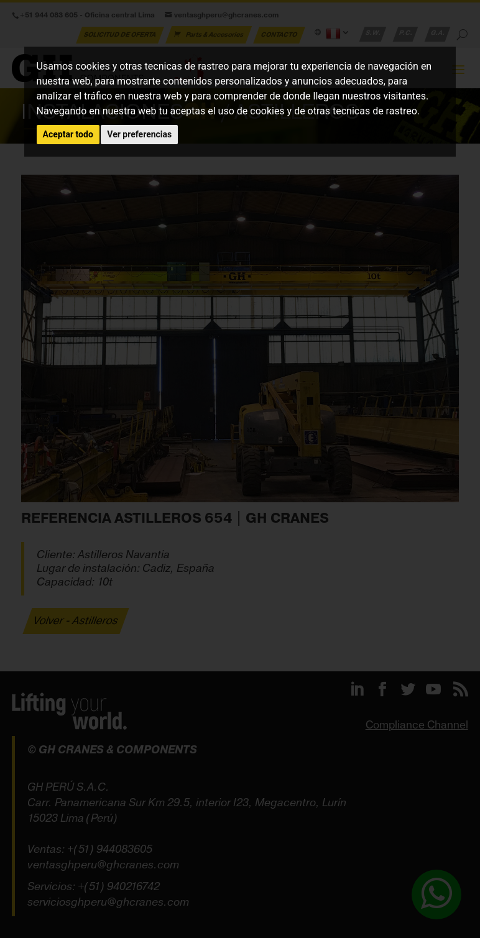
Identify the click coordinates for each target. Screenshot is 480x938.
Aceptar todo (68, 134)
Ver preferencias (139, 134)
